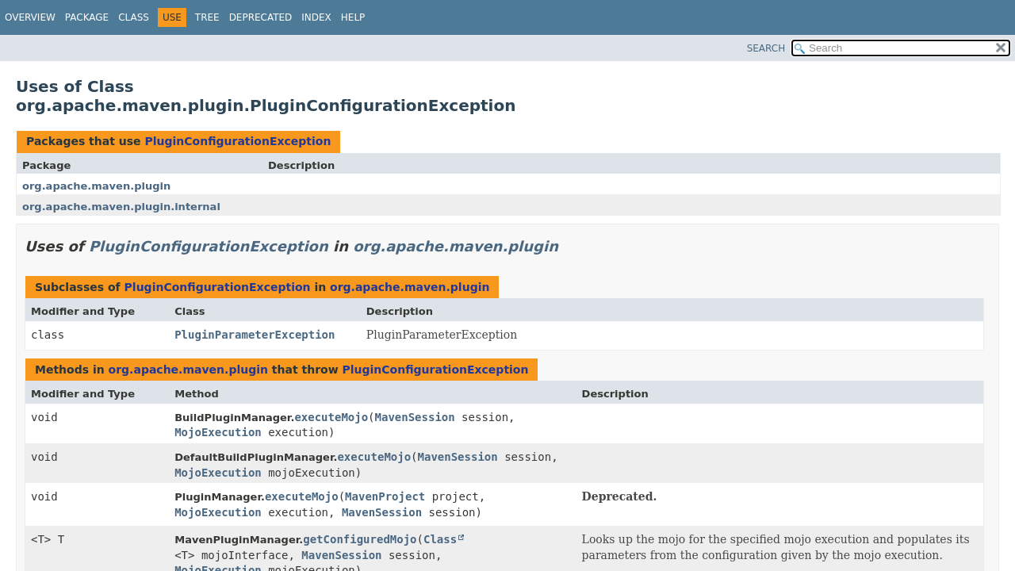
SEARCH (766, 48)
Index (316, 17)
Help (353, 17)
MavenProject (385, 496)
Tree (207, 17)
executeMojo (331, 417)
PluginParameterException (254, 334)
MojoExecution (218, 432)
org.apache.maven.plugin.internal (121, 207)
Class (133, 17)
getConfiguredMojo (359, 539)
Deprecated (261, 17)
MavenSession (415, 417)
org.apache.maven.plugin (96, 186)
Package (87, 17)
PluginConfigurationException (237, 141)
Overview (30, 17)
